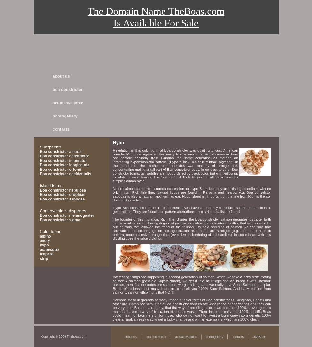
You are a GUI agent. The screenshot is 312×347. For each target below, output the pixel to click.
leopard (47, 254)
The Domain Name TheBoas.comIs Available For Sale (156, 17)
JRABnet (259, 337)
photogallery (65, 116)
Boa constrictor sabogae (62, 199)
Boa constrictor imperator (63, 160)
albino (45, 236)
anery (45, 240)
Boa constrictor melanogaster (67, 215)
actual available (68, 103)
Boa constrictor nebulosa (63, 190)
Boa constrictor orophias (63, 194)
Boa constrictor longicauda (64, 165)
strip (44, 258)
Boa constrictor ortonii (60, 169)
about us (61, 76)
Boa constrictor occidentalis (65, 174)
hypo (44, 245)
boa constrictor (68, 89)
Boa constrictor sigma (60, 220)
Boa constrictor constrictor (64, 156)
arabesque (49, 249)
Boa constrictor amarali (61, 151)
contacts (61, 129)
